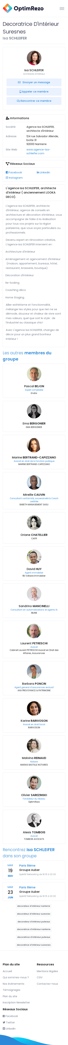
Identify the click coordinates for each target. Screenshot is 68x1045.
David (34, 569)
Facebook (14, 172)
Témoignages (11, 990)
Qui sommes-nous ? (16, 977)
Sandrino (34, 606)
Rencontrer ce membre (34, 101)
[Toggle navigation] (62, 8)
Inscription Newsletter (16, 1002)
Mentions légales (47, 971)
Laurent (34, 643)
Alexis (34, 832)
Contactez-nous (47, 984)
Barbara (34, 684)
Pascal (34, 386)
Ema (34, 423)
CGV (39, 977)
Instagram (14, 178)
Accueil (7, 971)
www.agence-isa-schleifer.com (38, 151)
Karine (34, 721)
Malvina (34, 758)
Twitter (9, 1022)
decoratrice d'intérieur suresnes (34, 945)
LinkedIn (43, 172)
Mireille (34, 495)
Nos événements (13, 984)
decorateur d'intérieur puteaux (34, 921)
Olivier (34, 795)
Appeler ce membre (34, 91)
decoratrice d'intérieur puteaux (33, 937)
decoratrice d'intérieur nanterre (33, 929)
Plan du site (10, 996)
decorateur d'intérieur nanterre (33, 906)
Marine (34, 457)
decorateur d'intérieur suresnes (33, 914)
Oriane (34, 535)
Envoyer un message (34, 82)
